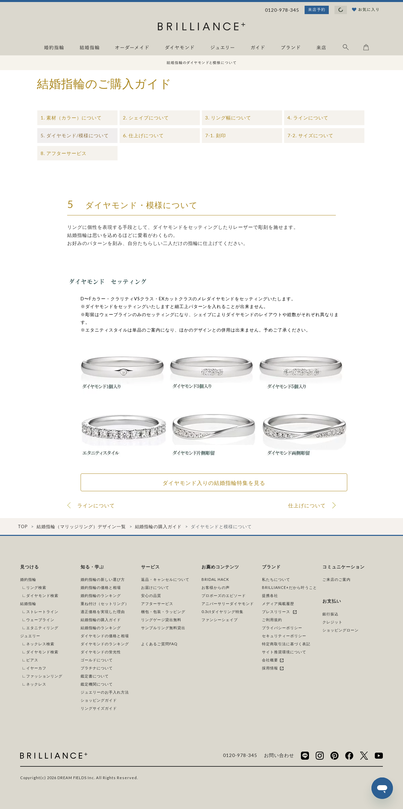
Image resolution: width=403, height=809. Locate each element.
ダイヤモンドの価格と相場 (105, 635)
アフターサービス (157, 602)
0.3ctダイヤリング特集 (222, 610)
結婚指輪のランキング (101, 626)
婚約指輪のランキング (101, 594)
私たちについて (276, 578)
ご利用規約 (272, 618)
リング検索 (36, 586)
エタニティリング (42, 626)
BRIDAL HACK (215, 578)
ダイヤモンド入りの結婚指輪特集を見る (214, 482)
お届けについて (155, 586)
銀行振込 (330, 613)
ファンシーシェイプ (220, 618)
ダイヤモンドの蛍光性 (101, 651)
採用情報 (273, 667)
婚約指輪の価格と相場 (101, 586)
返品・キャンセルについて (165, 578)
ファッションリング (44, 675)
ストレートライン (42, 610)
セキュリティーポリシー (284, 635)
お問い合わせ (279, 754)
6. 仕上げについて (143, 135)
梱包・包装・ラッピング (163, 610)
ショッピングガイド (99, 699)
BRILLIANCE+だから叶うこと (289, 586)
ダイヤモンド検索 (42, 594)
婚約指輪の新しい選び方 (103, 578)
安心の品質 (151, 594)
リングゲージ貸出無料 (161, 618)
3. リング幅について (228, 117)
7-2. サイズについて (310, 135)
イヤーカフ (36, 667)
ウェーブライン (40, 618)
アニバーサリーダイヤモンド (228, 602)
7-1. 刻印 (215, 135)
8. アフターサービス (64, 153)
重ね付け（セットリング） (105, 602)
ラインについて (96, 504)
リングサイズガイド (99, 707)
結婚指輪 (28, 602)
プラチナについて (97, 667)
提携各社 (270, 594)
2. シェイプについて (146, 117)
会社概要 (273, 659)
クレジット (332, 621)
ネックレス (36, 683)
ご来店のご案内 (336, 578)
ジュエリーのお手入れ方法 (105, 691)
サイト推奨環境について (284, 651)
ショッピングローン (340, 629)
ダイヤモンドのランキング (105, 643)
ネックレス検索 (40, 643)
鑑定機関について (97, 683)
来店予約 (316, 9)
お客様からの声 (216, 586)
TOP (23, 525)
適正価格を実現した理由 (103, 610)
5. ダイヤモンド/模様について (75, 135)
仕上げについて (307, 504)
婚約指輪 (28, 578)
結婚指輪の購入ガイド (158, 525)
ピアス (32, 659)
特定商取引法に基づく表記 (286, 643)
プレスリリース (279, 610)
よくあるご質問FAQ (159, 643)
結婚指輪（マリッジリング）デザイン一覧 (81, 525)
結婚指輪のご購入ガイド (104, 83)
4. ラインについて (307, 117)
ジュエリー (30, 635)
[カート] (366, 48)
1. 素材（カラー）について (71, 117)
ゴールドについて (97, 659)
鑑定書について (95, 675)
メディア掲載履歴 (278, 602)
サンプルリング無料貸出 (163, 626)
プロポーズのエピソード (224, 594)
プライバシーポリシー (282, 626)
